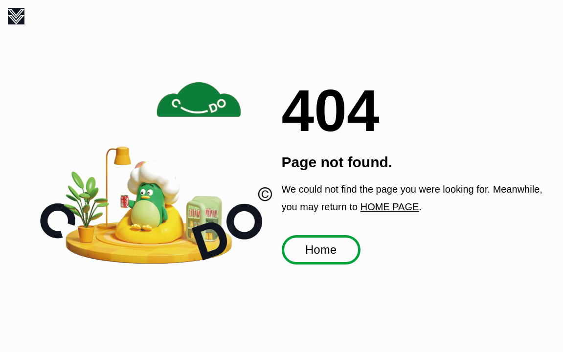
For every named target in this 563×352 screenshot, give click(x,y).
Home (321, 249)
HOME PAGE (389, 206)
